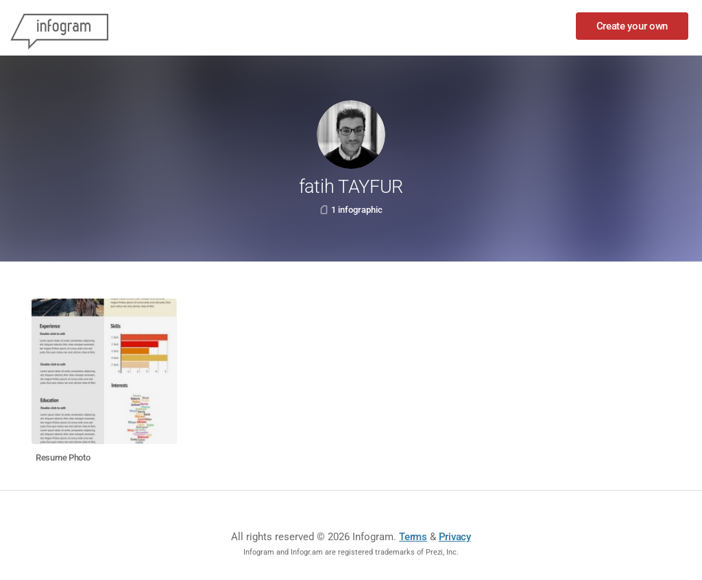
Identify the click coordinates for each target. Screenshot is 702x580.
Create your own (632, 26)
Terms (413, 537)
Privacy (455, 537)
